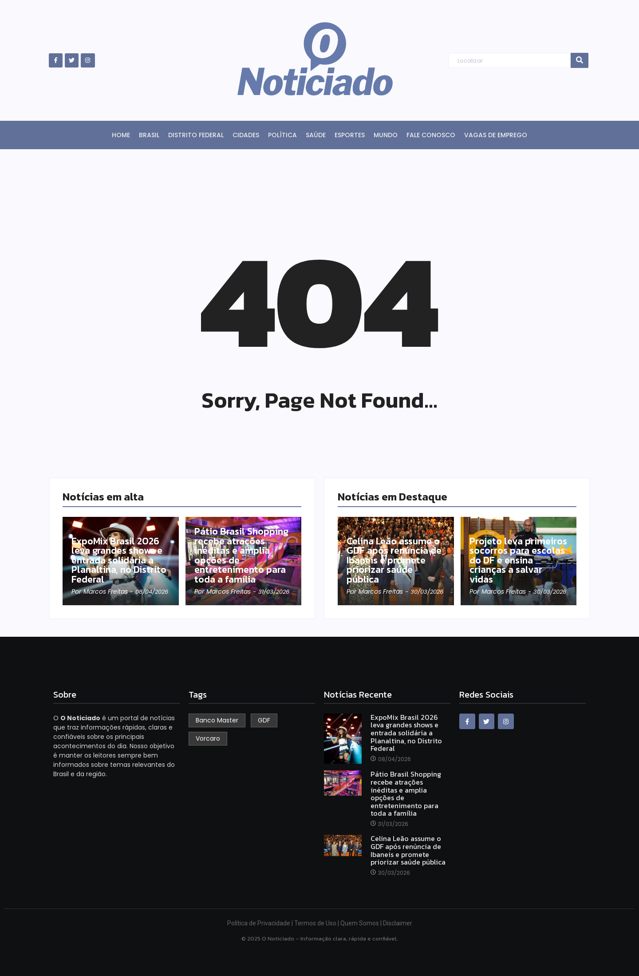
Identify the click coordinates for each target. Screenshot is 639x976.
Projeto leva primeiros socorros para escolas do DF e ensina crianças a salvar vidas (515, 560)
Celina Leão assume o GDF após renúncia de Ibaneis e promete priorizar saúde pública (395, 560)
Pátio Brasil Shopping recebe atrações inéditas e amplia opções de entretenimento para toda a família (242, 555)
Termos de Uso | (317, 923)
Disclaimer (397, 923)
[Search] (509, 60)
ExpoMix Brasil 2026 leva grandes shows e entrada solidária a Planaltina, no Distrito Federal (120, 560)
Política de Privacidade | (260, 923)
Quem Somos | (361, 923)
